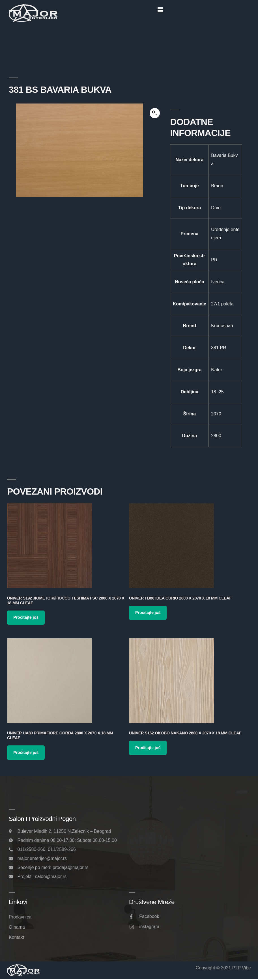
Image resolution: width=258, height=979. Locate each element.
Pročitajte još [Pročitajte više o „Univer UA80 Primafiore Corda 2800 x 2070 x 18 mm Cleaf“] (25, 752)
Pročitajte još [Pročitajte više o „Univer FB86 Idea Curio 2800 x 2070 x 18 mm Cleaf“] (147, 612)
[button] (160, 9)
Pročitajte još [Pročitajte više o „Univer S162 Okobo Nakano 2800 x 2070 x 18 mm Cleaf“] (147, 747)
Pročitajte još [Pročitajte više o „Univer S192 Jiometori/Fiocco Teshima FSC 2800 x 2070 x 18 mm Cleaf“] (25, 617)
